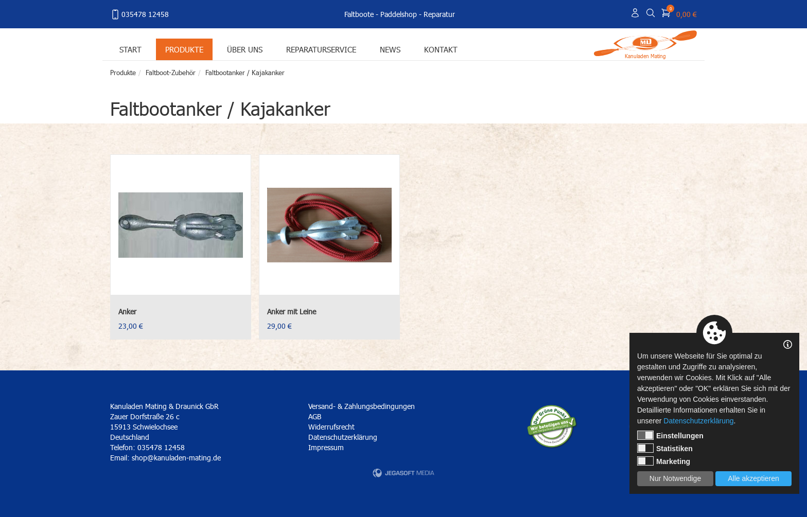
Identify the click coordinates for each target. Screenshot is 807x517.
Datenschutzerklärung (342, 437)
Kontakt (441, 49)
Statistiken (665, 448)
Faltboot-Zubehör (171, 72)
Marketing (663, 461)
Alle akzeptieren (753, 478)
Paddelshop (398, 14)
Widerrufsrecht (331, 426)
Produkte (184, 49)
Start (130, 49)
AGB (314, 416)
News (390, 49)
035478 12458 (139, 14)
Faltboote (359, 14)
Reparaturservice (321, 49)
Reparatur (439, 14)
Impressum (326, 447)
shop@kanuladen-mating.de (176, 457)
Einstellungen (670, 435)
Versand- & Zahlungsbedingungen (361, 406)
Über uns (244, 49)
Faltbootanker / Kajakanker (245, 72)
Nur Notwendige (675, 478)
